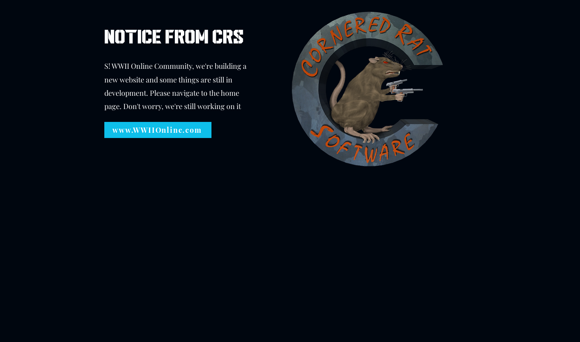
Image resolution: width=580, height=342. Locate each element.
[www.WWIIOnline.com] (157, 130)
